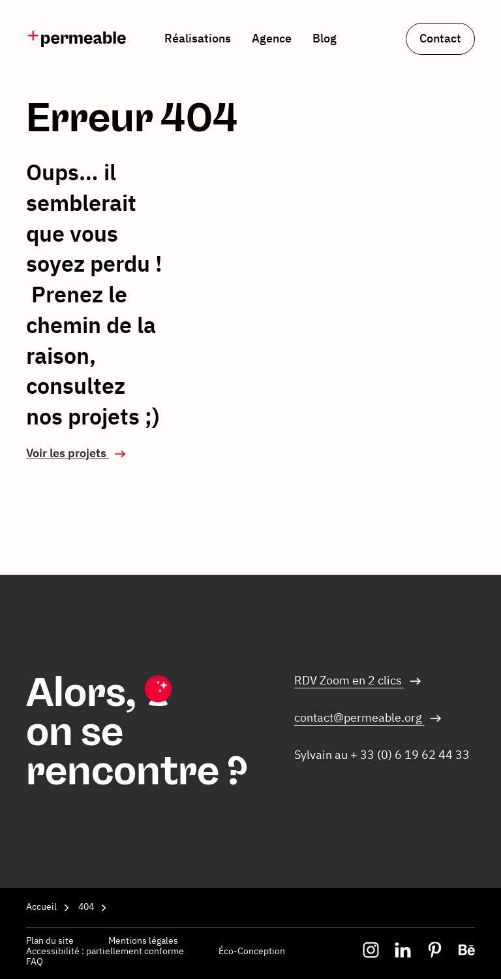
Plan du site (51, 940)
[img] (77, 39)
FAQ (34, 961)
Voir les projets (67, 452)
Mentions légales (143, 940)
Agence (272, 38)
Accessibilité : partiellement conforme (106, 951)
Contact (440, 38)
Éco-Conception (252, 951)
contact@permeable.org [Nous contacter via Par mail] (359, 717)
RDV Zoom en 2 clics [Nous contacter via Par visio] (349, 680)
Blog (324, 38)
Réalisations (197, 38)
